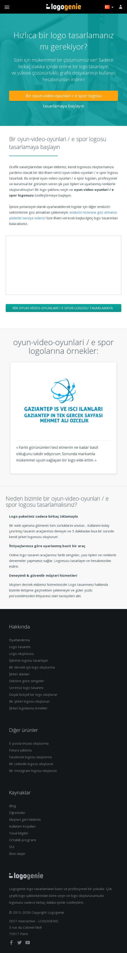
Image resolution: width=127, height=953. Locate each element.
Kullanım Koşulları (22, 826)
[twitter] (20, 943)
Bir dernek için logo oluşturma (32, 667)
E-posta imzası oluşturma (29, 743)
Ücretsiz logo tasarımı (26, 687)
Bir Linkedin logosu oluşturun (31, 763)
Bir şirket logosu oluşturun (29, 701)
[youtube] (27, 943)
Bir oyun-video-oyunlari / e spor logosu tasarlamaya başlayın (64, 97)
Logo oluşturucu (21, 653)
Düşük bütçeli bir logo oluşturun (33, 694)
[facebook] (12, 943)
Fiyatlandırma (19, 640)
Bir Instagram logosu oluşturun (33, 770)
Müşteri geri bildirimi (25, 819)
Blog (12, 805)
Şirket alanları (19, 674)
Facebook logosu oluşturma (30, 757)
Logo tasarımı (19, 646)
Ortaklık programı (22, 840)
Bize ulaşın (17, 853)
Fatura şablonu (20, 750)
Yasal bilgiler (18, 833)
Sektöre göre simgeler (26, 681)
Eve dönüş (63, 7)
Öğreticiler (17, 812)
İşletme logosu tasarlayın (28, 660)
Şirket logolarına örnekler (28, 708)
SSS (12, 846)
